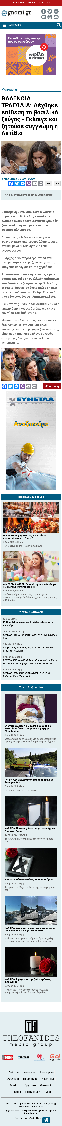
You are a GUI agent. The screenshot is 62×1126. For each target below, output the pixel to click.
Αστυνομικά (46, 1072)
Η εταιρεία (11, 1103)
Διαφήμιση (24, 1106)
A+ (49, 183)
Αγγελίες (14, 1085)
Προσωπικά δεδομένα (30, 1103)
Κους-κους (48, 1078)
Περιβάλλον (32, 1091)
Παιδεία (16, 1091)
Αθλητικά (13, 1078)
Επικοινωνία (37, 1106)
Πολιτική (13, 1072)
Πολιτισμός (30, 1078)
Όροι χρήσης (48, 1103)
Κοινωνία (9, 90)
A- (57, 183)
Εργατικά (30, 1085)
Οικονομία (46, 1085)
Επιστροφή (52, 386)
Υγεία (47, 1091)
